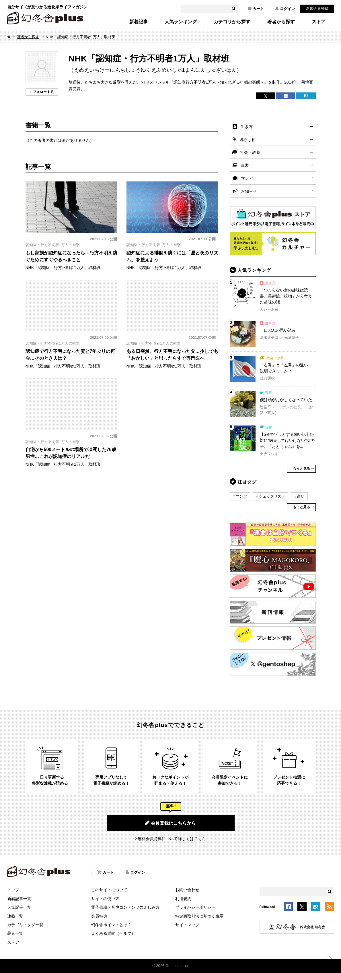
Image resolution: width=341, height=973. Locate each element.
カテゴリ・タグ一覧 (25, 924)
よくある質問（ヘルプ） (113, 933)
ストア (319, 22)
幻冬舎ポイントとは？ (111, 924)
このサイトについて (109, 889)
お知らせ (249, 191)
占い (301, 496)
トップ (13, 889)
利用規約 (183, 898)
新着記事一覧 (19, 898)
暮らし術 (248, 139)
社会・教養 (250, 152)
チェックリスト (272, 496)
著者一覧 (15, 933)
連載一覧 (15, 916)
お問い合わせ (187, 889)
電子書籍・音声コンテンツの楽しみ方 (125, 907)
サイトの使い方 (105, 898)
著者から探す (281, 22)
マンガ (247, 178)
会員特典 (99, 916)
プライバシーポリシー (195, 907)
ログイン (285, 8)
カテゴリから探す (232, 22)
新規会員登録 (317, 8)
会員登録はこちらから (170, 822)
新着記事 (138, 22)
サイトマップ (187, 924)
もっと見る (301, 469)
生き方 (247, 126)
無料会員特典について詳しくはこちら (172, 838)
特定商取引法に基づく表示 (199, 916)
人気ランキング (181, 22)
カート (255, 8)
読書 (245, 165)
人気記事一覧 (19, 907)
